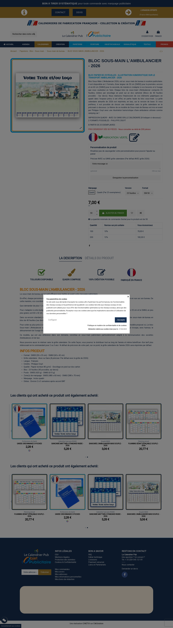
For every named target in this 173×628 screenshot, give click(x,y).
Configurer (52, 320)
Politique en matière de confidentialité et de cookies (107, 325)
